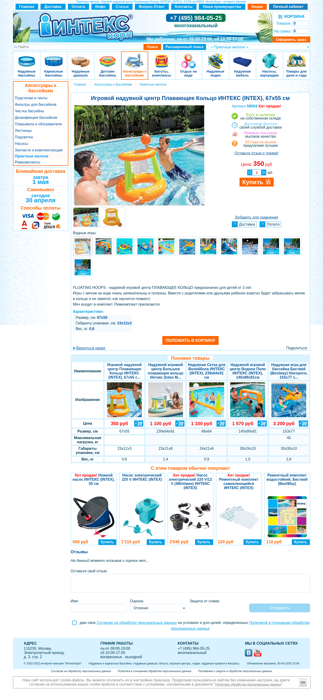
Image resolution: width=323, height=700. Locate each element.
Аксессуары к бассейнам (134, 58)
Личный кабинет (288, 7)
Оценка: (137, 601)
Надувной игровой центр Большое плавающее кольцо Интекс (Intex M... (165, 371)
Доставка (53, 7)
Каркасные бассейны (53, 58)
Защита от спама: (205, 601)
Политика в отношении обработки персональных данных (154, 671)
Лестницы (23, 131)
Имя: (75, 601)
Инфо (100, 7)
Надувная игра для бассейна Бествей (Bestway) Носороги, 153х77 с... (288, 371)
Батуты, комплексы (161, 58)
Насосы (21, 144)
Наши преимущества (222, 7)
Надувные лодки (215, 58)
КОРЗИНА (293, 16)
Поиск (152, 47)
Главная (26, 7)
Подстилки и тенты (31, 98)
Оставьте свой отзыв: (89, 571)
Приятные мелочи (31, 156)
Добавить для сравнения (256, 217)
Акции (257, 7)
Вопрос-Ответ (152, 7)
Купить (107, 542)
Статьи (122, 7)
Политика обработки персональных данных (248, 684)
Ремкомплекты (27, 162)
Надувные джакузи (80, 58)
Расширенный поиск (185, 47)
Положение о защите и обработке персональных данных (235, 671)
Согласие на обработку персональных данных (137, 623)
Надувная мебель (242, 58)
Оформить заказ (291, 40)
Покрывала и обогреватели (38, 124)
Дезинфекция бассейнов (36, 118)
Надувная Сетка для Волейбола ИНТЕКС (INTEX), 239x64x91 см (206, 371)
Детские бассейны (107, 58)
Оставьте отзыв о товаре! (256, 153)
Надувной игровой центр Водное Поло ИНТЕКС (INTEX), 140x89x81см (248, 371)
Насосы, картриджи (269, 58)
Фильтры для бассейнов (36, 105)
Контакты (183, 7)
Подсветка (24, 137)
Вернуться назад (90, 348)
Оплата (78, 7)
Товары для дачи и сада (296, 58)
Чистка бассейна (29, 111)
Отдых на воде (188, 58)
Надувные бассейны (27, 58)
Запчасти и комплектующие (39, 150)
